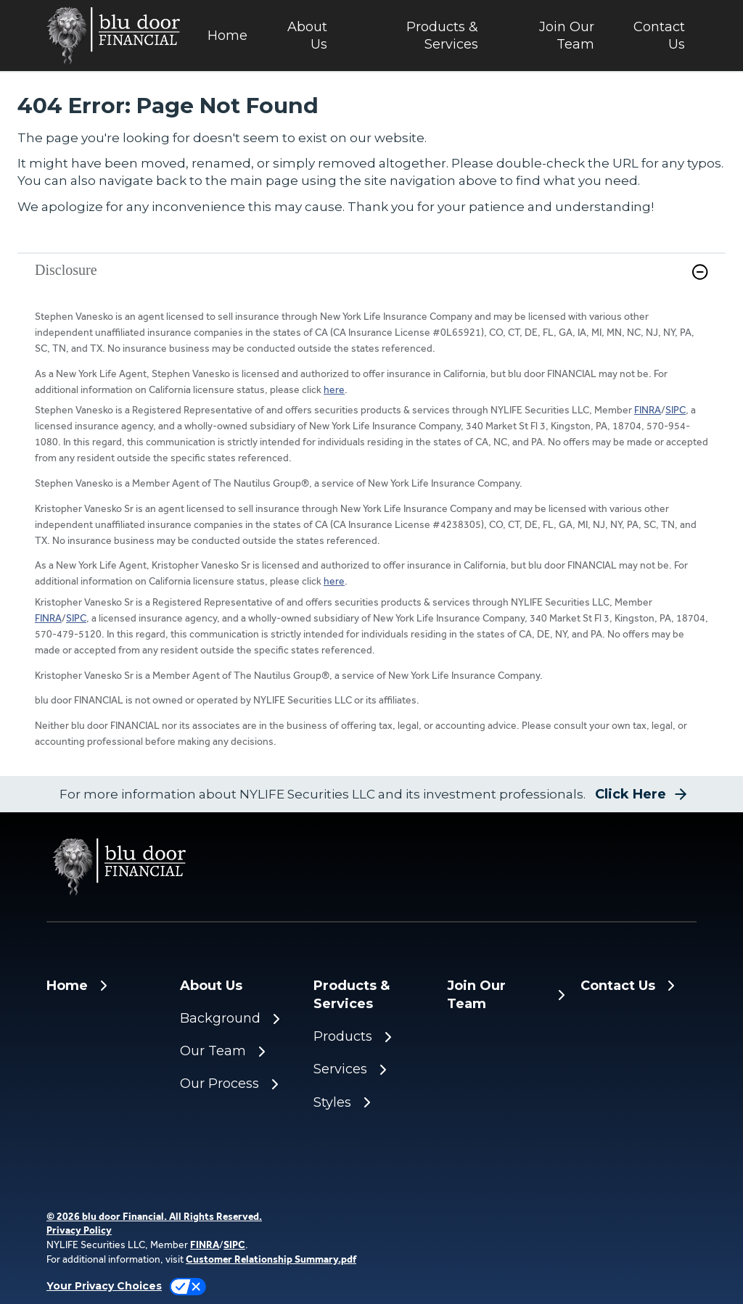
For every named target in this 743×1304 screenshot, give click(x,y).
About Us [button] (307, 35)
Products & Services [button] (442, 35)
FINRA (647, 410)
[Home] (226, 36)
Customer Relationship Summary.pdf (271, 1259)
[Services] (371, 1069)
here (334, 389)
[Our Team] (238, 1051)
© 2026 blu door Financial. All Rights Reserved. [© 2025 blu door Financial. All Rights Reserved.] (154, 1216)
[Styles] (371, 1103)
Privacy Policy (79, 1230)
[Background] (238, 1019)
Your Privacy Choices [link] (104, 1285)
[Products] (371, 1037)
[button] (699, 272)
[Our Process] (238, 1084)
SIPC (675, 410)
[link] (371, 281)
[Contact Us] (651, 36)
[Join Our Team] (547, 36)
